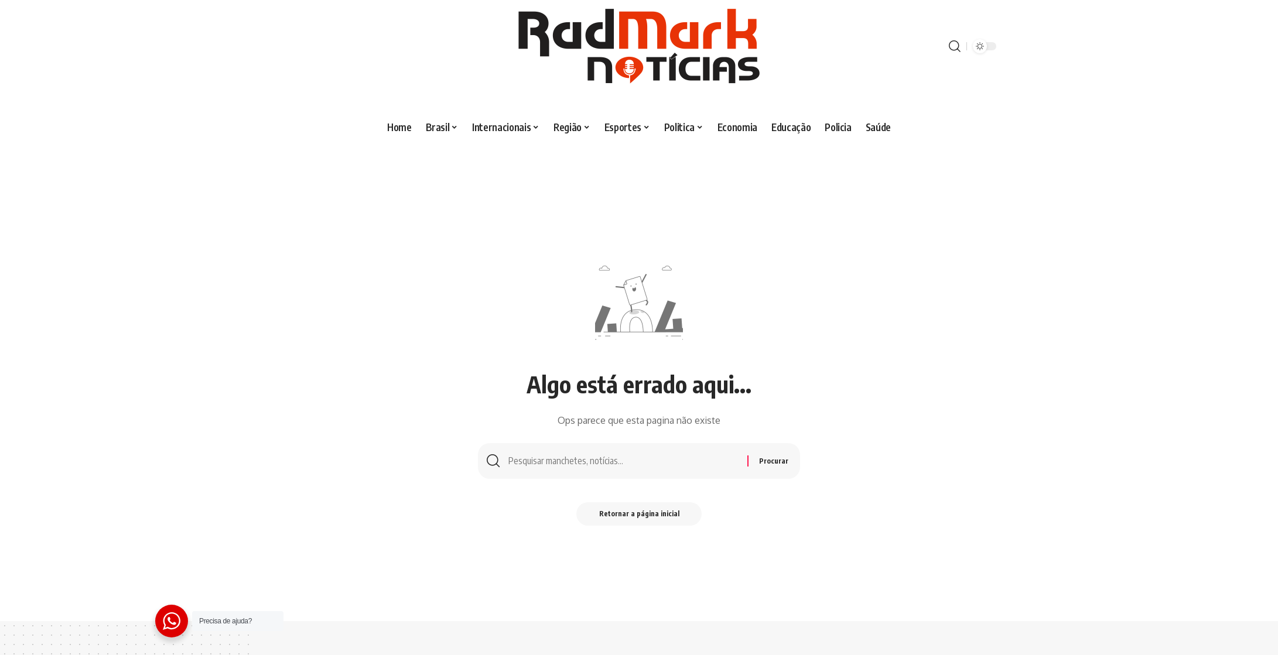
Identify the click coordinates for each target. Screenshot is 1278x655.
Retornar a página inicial (639, 514)
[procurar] (955, 46)
